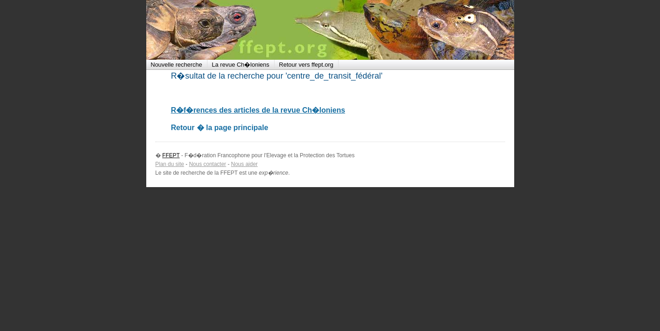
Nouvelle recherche (176, 64)
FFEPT (206, 30)
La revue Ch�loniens (241, 64)
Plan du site (169, 164)
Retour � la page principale (220, 127)
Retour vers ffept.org (306, 64)
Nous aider (244, 164)
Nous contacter (207, 164)
